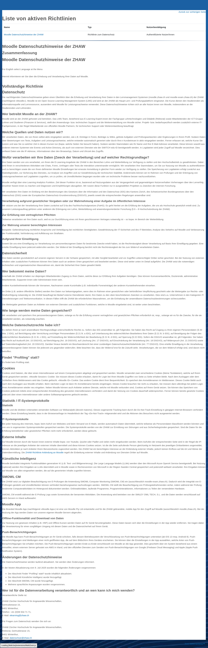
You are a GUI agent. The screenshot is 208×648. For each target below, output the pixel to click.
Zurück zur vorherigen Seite (192, 12)
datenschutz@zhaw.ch (21, 638)
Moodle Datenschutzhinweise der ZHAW (23, 34)
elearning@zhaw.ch (19, 615)
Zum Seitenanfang (195, 644)
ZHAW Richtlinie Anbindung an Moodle (44, 452)
